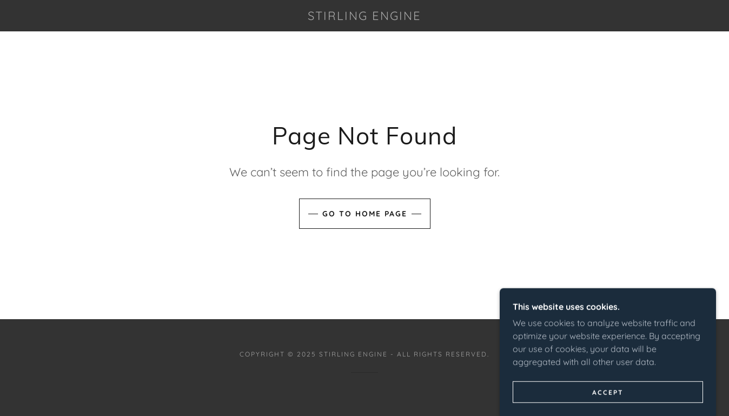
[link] (364, 16)
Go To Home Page (364, 214)
